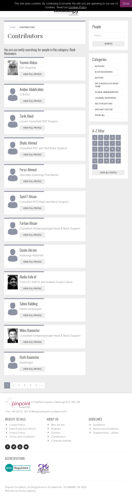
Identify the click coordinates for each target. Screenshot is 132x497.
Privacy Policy (17, 432)
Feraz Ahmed (28, 169)
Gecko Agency (27, 490)
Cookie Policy (17, 424)
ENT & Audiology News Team (106, 85)
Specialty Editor (104, 109)
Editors (99, 78)
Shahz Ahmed (28, 143)
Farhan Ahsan (28, 223)
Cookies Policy (77, 7)
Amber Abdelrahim (31, 89)
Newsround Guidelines (106, 428)
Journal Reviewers (105, 98)
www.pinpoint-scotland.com (50, 411)
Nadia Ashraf (28, 276)
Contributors (58, 436)
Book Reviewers (103, 72)
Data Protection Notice (22, 428)
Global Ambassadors (106, 92)
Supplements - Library (105, 432)
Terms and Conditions (22, 436)
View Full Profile (34, 74)
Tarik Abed (26, 116)
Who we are (58, 424)
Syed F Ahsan (28, 196)
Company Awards (61, 440)
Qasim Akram (28, 250)
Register (56, 428)
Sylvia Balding (28, 303)
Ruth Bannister (29, 357)
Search (108, 44)
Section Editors (103, 104)
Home (13, 27)
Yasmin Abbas (28, 62)
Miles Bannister (30, 330)
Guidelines (99, 424)
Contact (55, 432)
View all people (108, 172)
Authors (99, 66)
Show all (100, 115)
